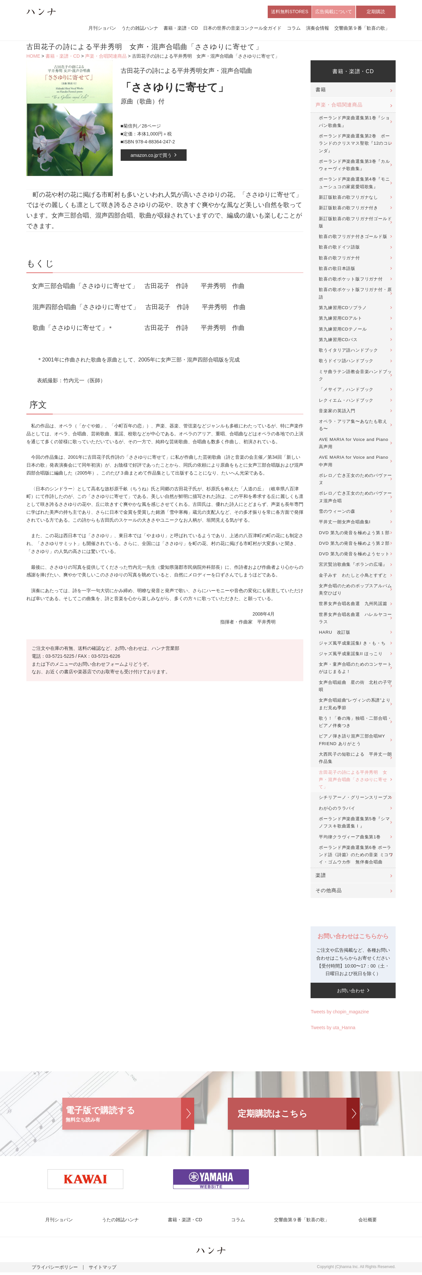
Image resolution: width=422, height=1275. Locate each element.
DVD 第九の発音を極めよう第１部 (354, 534)
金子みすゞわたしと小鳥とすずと (353, 576)
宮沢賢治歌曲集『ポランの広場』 (353, 566)
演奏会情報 (317, 29)
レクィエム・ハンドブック (346, 401)
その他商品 (329, 892)
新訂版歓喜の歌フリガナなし (348, 198)
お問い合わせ (351, 992)
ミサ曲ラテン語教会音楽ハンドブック (355, 377)
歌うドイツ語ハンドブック (346, 362)
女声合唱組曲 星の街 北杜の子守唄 (355, 687)
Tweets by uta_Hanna (333, 1029)
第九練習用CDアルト (340, 320)
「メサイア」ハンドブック (346, 391)
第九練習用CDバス (338, 341)
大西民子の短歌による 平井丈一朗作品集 (355, 759)
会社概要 (356, 1222)
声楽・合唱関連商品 (106, 58)
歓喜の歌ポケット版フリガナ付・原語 (355, 295)
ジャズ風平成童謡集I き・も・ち (352, 644)
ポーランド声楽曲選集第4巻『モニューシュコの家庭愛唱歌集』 (354, 185)
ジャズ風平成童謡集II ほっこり (350, 655)
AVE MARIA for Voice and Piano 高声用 (353, 445)
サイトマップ (94, 1270)
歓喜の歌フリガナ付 (339, 259)
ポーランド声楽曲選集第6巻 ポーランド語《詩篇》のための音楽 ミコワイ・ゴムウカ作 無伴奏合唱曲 (356, 856)
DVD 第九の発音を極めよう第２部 (354, 544)
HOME (33, 58)
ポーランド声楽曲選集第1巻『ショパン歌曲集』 (354, 123)
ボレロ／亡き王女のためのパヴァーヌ (355, 481)
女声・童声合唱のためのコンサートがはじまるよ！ (355, 670)
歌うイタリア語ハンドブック (348, 352)
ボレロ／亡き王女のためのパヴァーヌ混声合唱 (355, 499)
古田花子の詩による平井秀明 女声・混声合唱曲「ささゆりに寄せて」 (353, 781)
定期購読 (376, 12)
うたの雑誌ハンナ (139, 29)
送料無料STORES (289, 12)
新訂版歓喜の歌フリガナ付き (348, 209)
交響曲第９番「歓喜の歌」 (362, 29)
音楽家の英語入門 (337, 412)
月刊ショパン (102, 29)
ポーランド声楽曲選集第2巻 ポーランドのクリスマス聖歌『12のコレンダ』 (356, 145)
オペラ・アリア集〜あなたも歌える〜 (353, 426)
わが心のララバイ (337, 809)
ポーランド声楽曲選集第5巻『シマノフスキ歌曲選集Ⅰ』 (354, 824)
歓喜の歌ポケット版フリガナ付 (350, 280)
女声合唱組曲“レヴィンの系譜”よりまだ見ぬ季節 (355, 706)
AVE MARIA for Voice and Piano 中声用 (353, 463)
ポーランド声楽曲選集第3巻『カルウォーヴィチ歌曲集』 (354, 166)
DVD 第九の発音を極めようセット (354, 555)
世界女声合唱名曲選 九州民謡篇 (353, 605)
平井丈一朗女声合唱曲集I (344, 523)
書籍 (321, 91)
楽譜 (321, 877)
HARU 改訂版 (334, 634)
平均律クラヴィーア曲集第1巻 (350, 838)
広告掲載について (333, 12)
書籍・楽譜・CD (181, 29)
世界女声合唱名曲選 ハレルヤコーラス (355, 620)
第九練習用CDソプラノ (343, 309)
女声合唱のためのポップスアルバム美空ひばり (355, 591)
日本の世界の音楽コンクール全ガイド (242, 29)
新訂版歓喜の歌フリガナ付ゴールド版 (355, 224)
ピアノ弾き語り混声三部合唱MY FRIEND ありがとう (352, 742)
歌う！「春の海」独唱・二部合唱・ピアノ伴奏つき (355, 723)
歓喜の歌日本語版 (337, 270)
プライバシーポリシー (51, 1270)
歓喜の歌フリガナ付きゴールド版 (353, 238)
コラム (294, 29)
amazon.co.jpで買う (151, 156)
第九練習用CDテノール (343, 330)
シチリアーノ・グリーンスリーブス (355, 799)
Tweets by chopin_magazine (340, 1013)
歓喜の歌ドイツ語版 (339, 248)
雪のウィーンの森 (337, 512)
